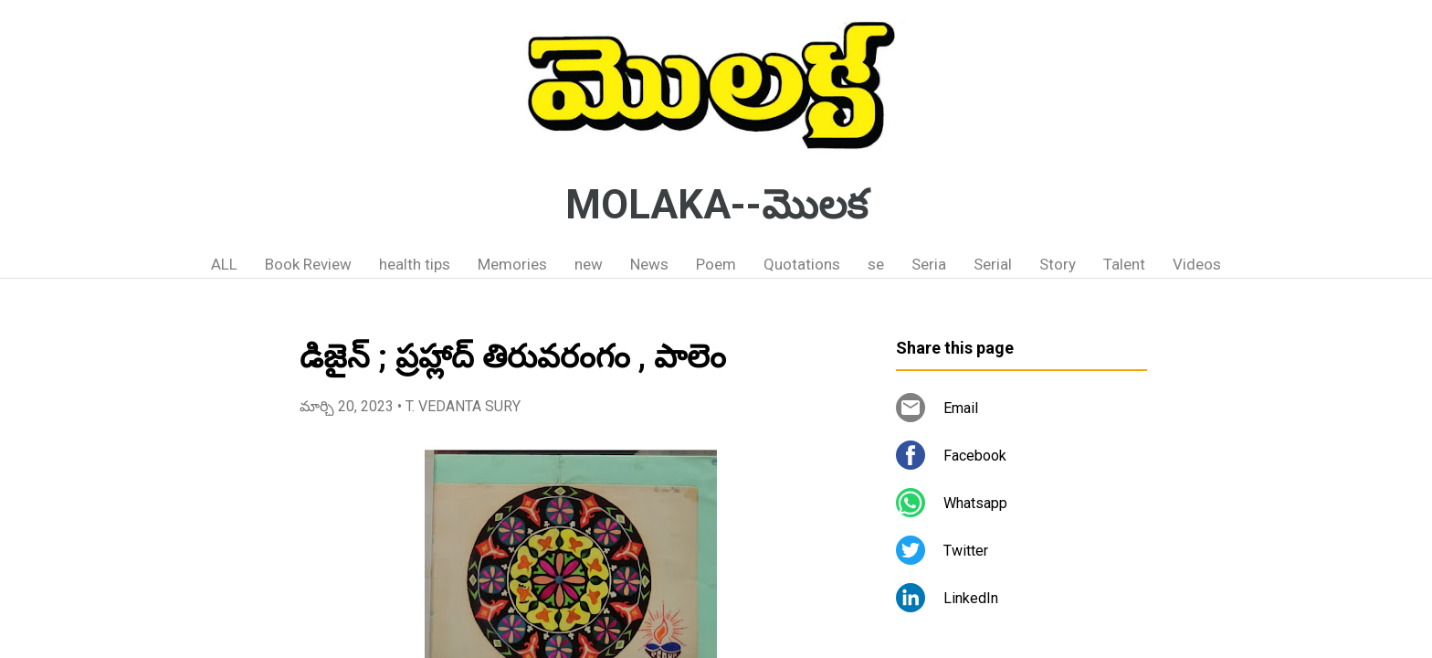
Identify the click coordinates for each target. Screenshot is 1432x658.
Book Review (308, 264)
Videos (1197, 264)
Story (1057, 264)
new (588, 264)
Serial (993, 264)
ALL (224, 264)
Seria (928, 264)
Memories (512, 264)
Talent (1124, 264)
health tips (414, 264)
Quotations (801, 264)
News (649, 264)
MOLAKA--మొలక (716, 204)
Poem (716, 264)
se (876, 264)
